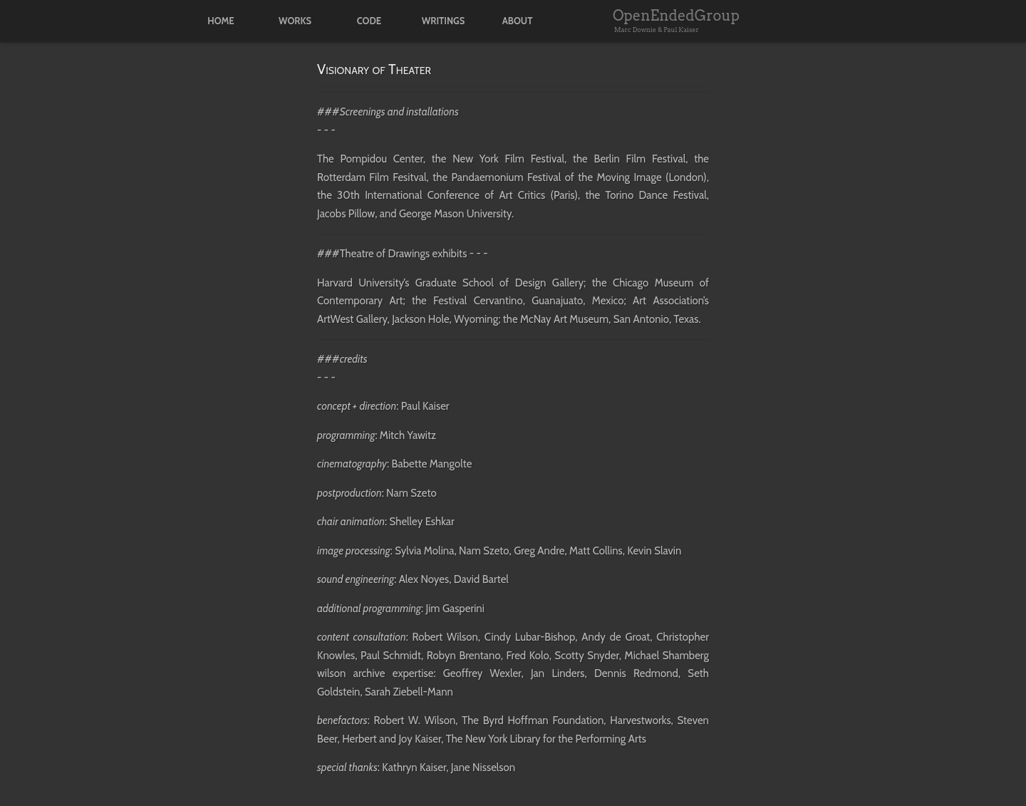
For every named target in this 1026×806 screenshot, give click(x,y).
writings (443, 21)
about (517, 21)
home (220, 21)
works (295, 21)
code (369, 21)
